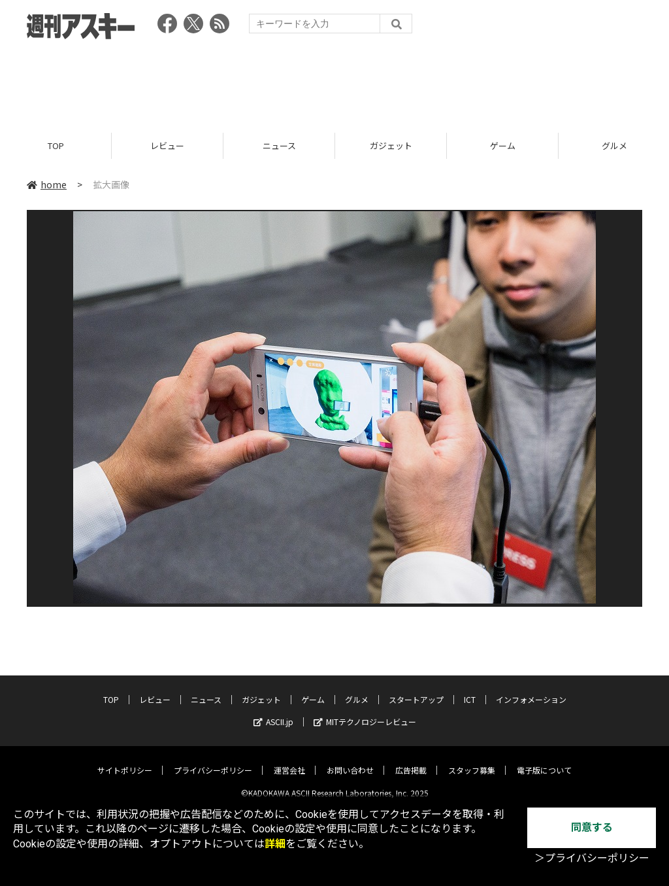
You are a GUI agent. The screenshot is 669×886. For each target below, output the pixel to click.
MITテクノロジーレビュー (365, 711)
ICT (470, 689)
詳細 (275, 844)
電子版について (544, 760)
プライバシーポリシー (213, 760)
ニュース (279, 145)
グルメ (356, 689)
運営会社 (289, 760)
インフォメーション (531, 689)
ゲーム (502, 145)
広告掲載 (411, 760)
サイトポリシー (124, 760)
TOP (56, 145)
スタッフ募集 (471, 760)
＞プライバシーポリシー (591, 858)
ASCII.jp (273, 711)
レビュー (167, 145)
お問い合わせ (350, 760)
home (47, 184)
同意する (592, 827)
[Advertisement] (334, 81)
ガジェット (391, 145)
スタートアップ (416, 689)
